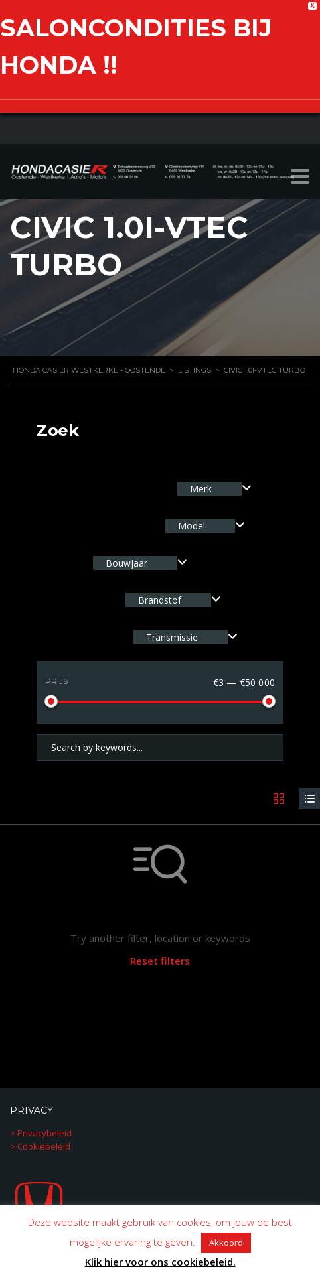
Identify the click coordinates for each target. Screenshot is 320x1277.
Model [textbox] (191, 523)
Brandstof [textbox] (159, 598)
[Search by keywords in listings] (160, 745)
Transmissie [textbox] (171, 635)
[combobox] (214, 487)
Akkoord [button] (226, 1242)
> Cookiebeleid (40, 1144)
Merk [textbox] (200, 486)
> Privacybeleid (41, 1131)
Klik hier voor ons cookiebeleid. (160, 1261)
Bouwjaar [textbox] (126, 561)
